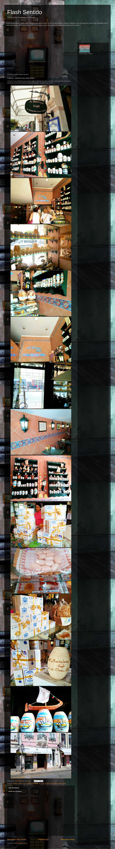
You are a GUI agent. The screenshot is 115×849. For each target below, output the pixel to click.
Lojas (42, 783)
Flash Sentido (24, 12)
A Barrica (15, 783)
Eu (40, 783)
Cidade (28, 783)
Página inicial (43, 839)
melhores (47, 783)
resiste (60, 783)
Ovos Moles (54, 783)
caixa (24, 783)
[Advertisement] (40, 30)
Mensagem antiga (68, 839)
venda (64, 783)
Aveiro (20, 783)
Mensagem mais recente (16, 839)
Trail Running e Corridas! (86, 53)
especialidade (35, 783)
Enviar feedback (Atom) (20, 843)
